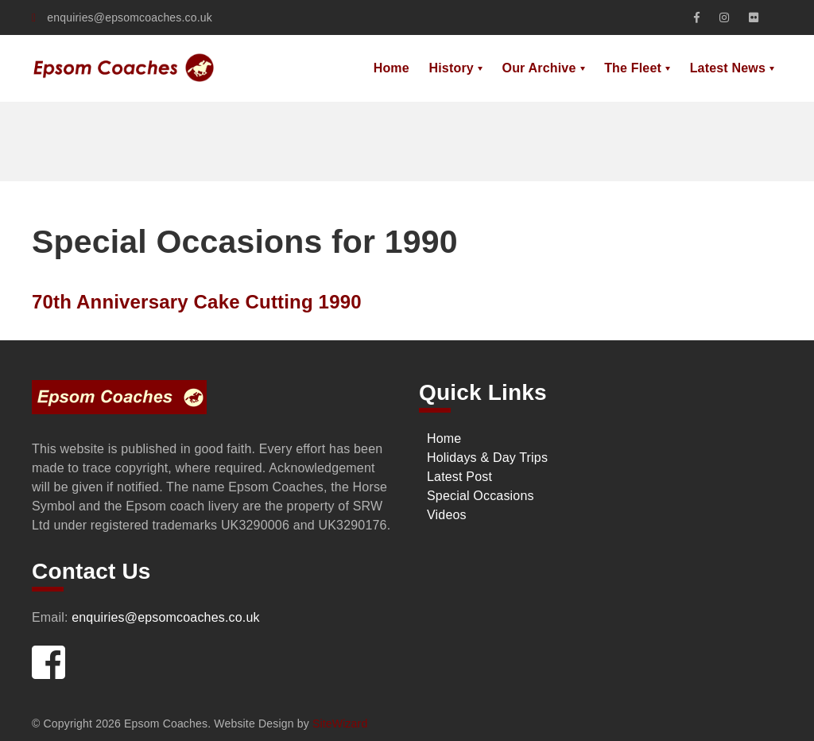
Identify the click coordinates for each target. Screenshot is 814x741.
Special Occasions (480, 495)
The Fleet (632, 68)
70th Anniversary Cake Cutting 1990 (197, 301)
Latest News (728, 68)
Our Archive (539, 68)
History (450, 68)
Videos (447, 515)
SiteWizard (339, 723)
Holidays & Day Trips (487, 457)
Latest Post (459, 476)
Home (391, 68)
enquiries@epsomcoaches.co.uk (122, 18)
